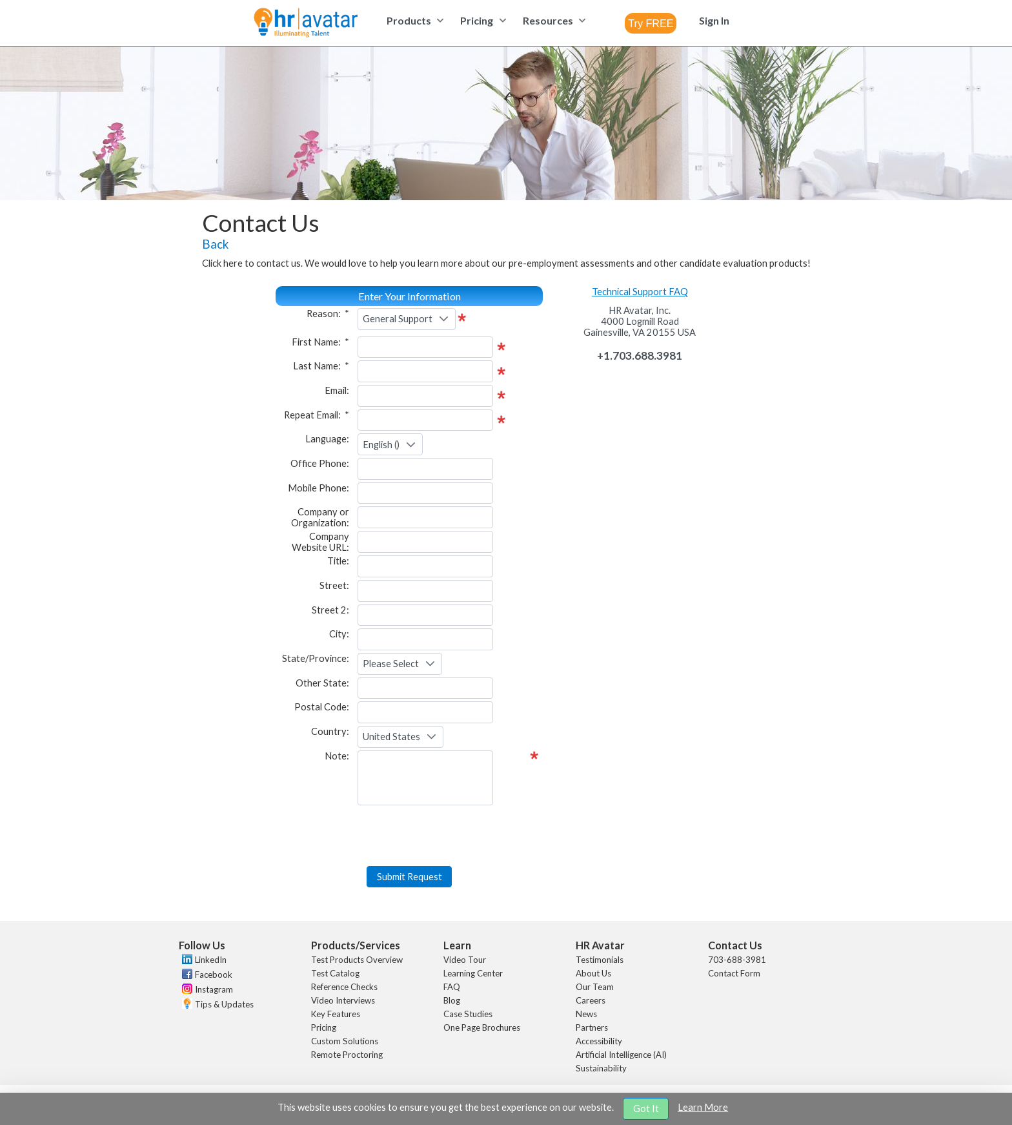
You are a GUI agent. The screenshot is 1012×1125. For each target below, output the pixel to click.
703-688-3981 (737, 960)
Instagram (214, 989)
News (586, 1014)
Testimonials (599, 960)
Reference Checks (344, 987)
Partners (592, 1027)
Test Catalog (335, 973)
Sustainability (601, 1068)
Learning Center (473, 973)
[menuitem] (413, 20)
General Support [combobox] (397, 318)
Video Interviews (343, 1000)
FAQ (451, 987)
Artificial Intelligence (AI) (621, 1054)
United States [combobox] (391, 736)
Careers (590, 1000)
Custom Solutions (344, 1041)
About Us (593, 973)
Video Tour (464, 960)
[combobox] (650, 23)
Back (215, 244)
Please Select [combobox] (391, 663)
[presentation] (409, 839)
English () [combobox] (381, 444)
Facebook (213, 974)
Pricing (323, 1027)
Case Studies (467, 1014)
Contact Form (734, 973)
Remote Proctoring (347, 1054)
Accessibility (599, 1041)
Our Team (595, 987)
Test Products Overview (357, 960)
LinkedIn (211, 960)
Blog (451, 1000)
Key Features (335, 1014)
